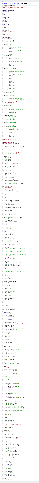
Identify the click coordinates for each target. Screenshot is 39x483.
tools (21, 3)
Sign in (37, 1)
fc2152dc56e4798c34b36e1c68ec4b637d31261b (11, 3)
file (16, 5)
